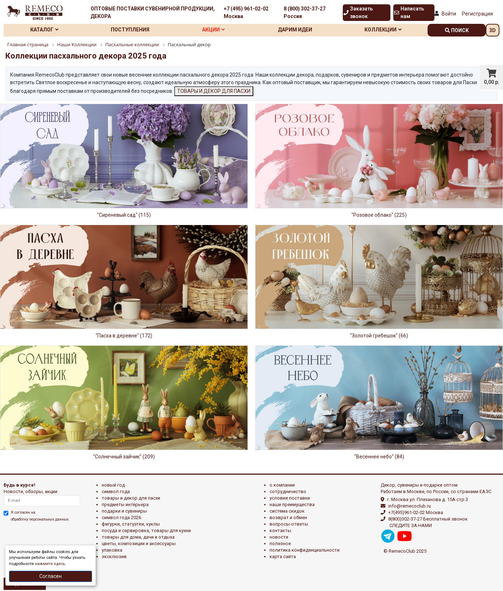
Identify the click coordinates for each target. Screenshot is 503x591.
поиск (457, 30)
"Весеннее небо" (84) (379, 457)
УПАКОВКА (112, 550)
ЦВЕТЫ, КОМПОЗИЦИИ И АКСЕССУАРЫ (139, 543)
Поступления (130, 30)
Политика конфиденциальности (305, 550)
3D (492, 30)
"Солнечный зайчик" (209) (124, 457)
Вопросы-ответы (289, 524)
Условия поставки (290, 498)
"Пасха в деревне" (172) (124, 335)
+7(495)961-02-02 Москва (415, 512)
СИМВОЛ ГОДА (116, 491)
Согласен (50, 576)
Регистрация (477, 14)
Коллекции (383, 30)
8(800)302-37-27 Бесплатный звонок (428, 519)
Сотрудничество (288, 491)
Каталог (44, 30)
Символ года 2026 (121, 517)
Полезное (280, 543)
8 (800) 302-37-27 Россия (304, 12)
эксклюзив (114, 556)
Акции (213, 30)
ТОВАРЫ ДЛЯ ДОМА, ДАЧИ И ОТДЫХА (138, 537)
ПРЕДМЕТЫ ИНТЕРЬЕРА (125, 504)
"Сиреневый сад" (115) (124, 215)
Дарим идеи (295, 30)
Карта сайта (283, 556)
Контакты (280, 530)
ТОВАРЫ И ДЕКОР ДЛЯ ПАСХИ (213, 91)
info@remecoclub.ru (409, 506)
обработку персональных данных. (40, 519)
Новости (279, 537)
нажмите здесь (50, 563)
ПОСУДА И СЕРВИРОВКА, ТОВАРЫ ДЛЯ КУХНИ (146, 530)
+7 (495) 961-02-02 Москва (246, 12)
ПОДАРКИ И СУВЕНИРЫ (124, 511)
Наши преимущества (292, 504)
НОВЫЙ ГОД (113, 485)
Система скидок (287, 511)
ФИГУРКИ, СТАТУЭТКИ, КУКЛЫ (131, 524)
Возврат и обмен (288, 517)
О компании (282, 485)
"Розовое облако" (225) (379, 215)
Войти (449, 14)
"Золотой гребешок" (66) (379, 335)
